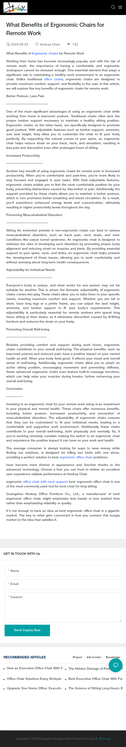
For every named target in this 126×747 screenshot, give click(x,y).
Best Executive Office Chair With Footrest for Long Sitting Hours (95, 679)
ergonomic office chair (76, 457)
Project (77, 657)
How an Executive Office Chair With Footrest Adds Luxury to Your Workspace (35, 668)
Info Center (94, 657)
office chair (52, 79)
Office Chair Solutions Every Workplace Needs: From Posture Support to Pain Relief (34, 679)
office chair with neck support (45, 481)
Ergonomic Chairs (45, 53)
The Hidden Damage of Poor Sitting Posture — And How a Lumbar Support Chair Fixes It (95, 668)
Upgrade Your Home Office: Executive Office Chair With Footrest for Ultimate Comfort (34, 688)
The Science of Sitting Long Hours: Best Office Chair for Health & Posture (95, 688)
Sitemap (104, 738)
